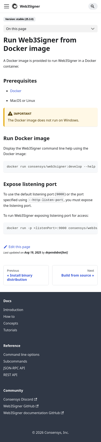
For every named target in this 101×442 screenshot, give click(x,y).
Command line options (21, 354)
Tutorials (10, 330)
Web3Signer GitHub (20, 406)
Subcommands (15, 361)
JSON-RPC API (14, 368)
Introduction (13, 309)
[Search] (93, 6)
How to (9, 316)
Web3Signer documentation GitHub (33, 413)
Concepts (10, 323)
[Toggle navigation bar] (6, 6)
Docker (15, 91)
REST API (10, 374)
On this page (16, 28)
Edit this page (16, 246)
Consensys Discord (20, 399)
